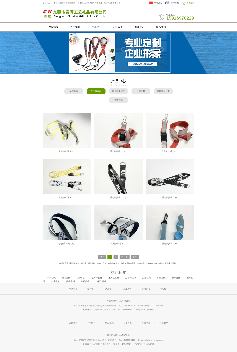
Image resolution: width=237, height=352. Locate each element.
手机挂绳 (51, 278)
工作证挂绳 (114, 278)
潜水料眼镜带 (118, 91)
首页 (102, 257)
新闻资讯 (139, 27)
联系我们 (188, 3)
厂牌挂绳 (161, 278)
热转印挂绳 (101, 281)
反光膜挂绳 (96, 91)
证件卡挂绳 (97, 278)
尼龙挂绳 (146, 278)
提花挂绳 (66, 278)
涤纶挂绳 (85, 281)
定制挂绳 (176, 278)
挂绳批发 (55, 281)
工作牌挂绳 (130, 278)
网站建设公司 (140, 310)
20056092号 (126, 310)
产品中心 (96, 27)
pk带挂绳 (74, 91)
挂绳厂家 (81, 278)
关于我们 (75, 27)
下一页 (124, 257)
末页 (135, 257)
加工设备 (118, 27)
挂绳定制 (70, 281)
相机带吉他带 (163, 91)
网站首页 (53, 27)
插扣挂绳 (118, 100)
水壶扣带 (141, 91)
